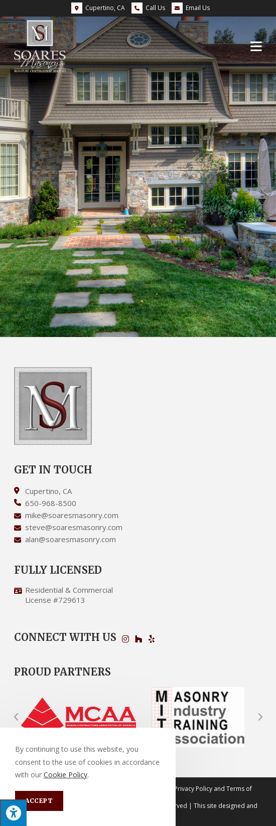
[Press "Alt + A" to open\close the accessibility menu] (13, 812)
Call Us (155, 8)
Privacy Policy (193, 788)
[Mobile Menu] (256, 46)
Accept (39, 800)
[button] (16, 717)
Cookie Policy (65, 774)
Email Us (191, 8)
